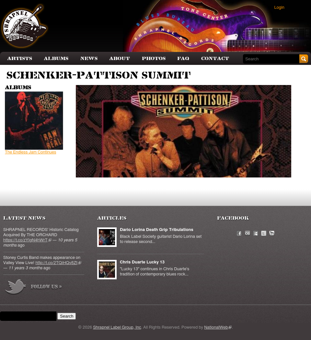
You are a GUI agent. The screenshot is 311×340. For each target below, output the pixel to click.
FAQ (183, 58)
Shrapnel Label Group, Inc (117, 327)
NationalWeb (218, 327)
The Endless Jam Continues (30, 152)
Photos (154, 58)
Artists (19, 58)
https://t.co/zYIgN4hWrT (27, 240)
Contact (215, 58)
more (33, 288)
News (89, 58)
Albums (56, 58)
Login (279, 8)
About (119, 58)
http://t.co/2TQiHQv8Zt (58, 263)
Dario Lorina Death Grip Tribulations (156, 230)
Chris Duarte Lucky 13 (142, 262)
